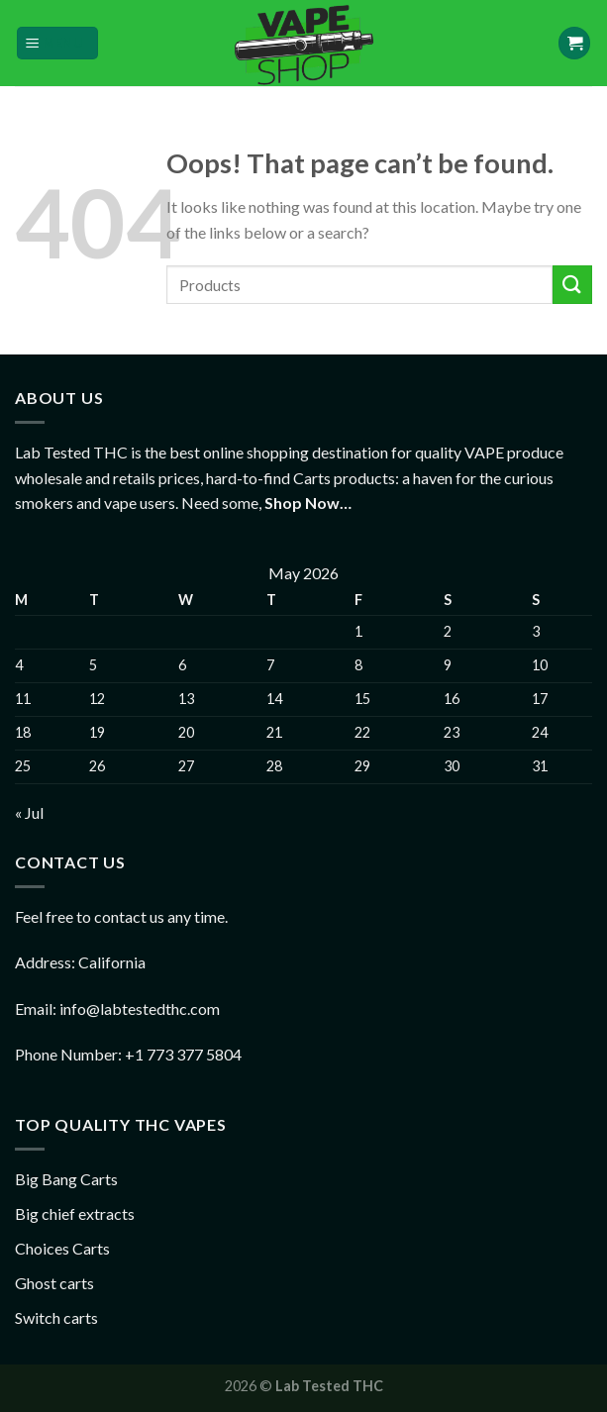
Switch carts (56, 1317)
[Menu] (57, 43)
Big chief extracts (75, 1213)
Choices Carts (62, 1248)
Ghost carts (54, 1282)
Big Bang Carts (66, 1178)
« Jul (29, 812)
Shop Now (302, 502)
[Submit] (572, 284)
